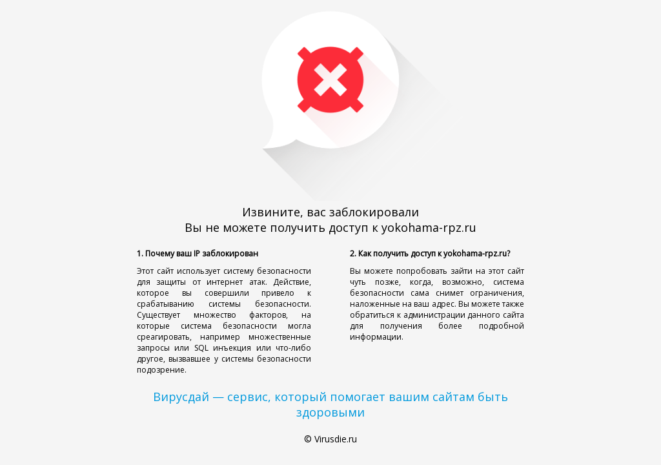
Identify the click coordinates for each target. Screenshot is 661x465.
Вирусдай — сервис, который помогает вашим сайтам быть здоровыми (330, 404)
